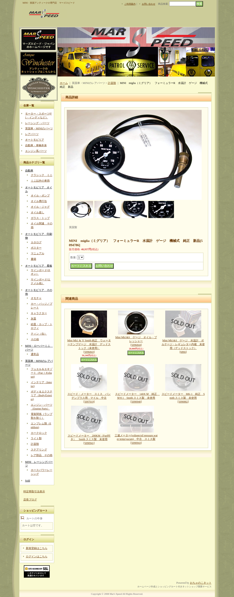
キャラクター (39, 313)
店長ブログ (30, 499)
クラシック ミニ (41, 175)
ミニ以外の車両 (40, 180)
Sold (27, 480)
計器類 (35, 444)
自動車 (29, 170)
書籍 (33, 259)
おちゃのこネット (201, 582)
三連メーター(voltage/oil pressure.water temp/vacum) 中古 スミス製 (136, 439)
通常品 (35, 354)
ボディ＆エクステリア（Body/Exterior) (41, 395)
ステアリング (39, 449)
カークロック (39, 433)
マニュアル (37, 253)
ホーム (64, 83)
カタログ (36, 242)
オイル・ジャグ (40, 206)
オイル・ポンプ (40, 195)
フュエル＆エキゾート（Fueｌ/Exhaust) (41, 372)
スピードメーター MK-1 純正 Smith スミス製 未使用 (183, 397)
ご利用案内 (130, 4)
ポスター (36, 247)
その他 (35, 339)
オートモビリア (34, 139)
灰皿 (33, 318)
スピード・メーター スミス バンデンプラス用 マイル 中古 (89, 397)
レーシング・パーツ (37, 123)
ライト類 (36, 438)
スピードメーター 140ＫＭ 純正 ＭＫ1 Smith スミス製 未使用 (137, 397)
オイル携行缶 (39, 201)
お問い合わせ (148, 4)
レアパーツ (32, 134)
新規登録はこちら (36, 548)
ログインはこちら (36, 556)
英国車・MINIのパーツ (39, 128)
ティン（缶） (39, 333)
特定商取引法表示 (34, 491)
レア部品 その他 (41, 455)
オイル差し (37, 212)
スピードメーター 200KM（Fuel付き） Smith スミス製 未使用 (89, 439)
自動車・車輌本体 (36, 145)
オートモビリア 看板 (38, 265)
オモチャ (36, 298)
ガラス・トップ (40, 218)
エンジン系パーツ (36, 151)
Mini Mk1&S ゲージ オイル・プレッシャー (136, 341)
